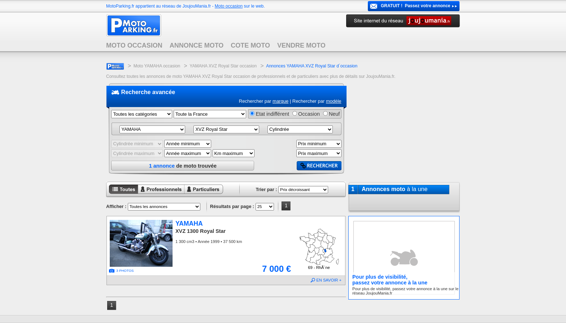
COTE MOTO (250, 45)
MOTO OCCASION (134, 45)
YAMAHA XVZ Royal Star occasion (223, 65)
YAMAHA (189, 223)
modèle (333, 101)
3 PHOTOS (125, 271)
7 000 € (276, 269)
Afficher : (116, 206)
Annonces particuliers (198, 194)
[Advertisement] (404, 129)
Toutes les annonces (122, 194)
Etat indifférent (272, 114)
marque (280, 101)
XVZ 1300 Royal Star (200, 231)
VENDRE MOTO (301, 45)
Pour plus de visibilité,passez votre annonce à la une (389, 280)
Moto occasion (229, 6)
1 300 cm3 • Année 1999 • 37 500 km (208, 241)
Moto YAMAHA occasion (157, 65)
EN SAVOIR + (328, 280)
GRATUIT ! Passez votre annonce (415, 5)
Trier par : (266, 189)
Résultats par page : (232, 206)
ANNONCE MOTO (197, 45)
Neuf (334, 114)
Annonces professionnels (156, 194)
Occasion (309, 114)
